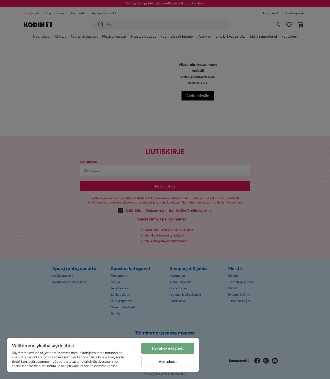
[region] (103, 355)
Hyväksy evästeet (168, 348)
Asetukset (168, 361)
